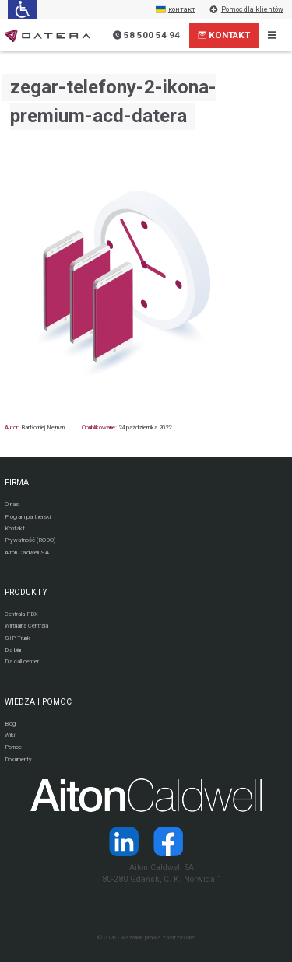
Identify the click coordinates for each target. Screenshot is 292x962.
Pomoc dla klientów (246, 9)
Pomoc (13, 746)
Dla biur (13, 649)
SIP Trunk (17, 638)
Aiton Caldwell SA (27, 552)
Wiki (10, 735)
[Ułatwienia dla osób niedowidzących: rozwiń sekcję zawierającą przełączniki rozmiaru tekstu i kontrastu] (22, 9)
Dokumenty (18, 759)
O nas (12, 504)
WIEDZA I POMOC (38, 702)
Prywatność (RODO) (30, 540)
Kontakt (224, 35)
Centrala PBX (21, 613)
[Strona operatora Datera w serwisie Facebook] (168, 841)
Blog (10, 723)
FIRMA (17, 483)
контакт (175, 9)
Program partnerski (28, 516)
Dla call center (22, 661)
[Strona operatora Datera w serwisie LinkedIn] (123, 841)
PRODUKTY (26, 592)
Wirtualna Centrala (26, 625)
